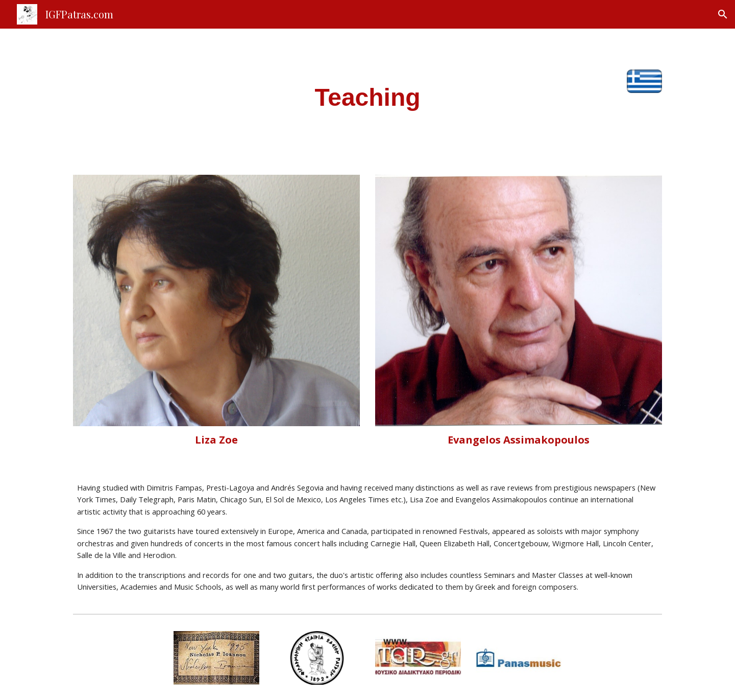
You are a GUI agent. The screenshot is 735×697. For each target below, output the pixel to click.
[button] (722, 14)
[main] (367, 95)
